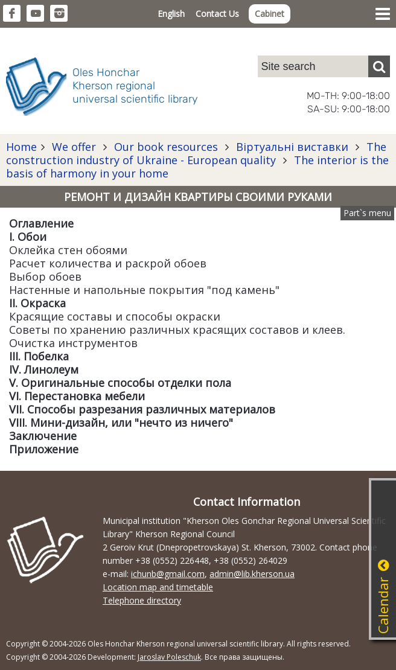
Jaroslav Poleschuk (169, 657)
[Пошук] (379, 66)
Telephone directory (142, 600)
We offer (74, 146)
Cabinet (269, 13)
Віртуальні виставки (292, 146)
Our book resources (166, 146)
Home (21, 146)
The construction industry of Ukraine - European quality (196, 153)
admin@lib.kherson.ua (252, 573)
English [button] (171, 13)
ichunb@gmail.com (168, 573)
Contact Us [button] (217, 13)
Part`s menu (367, 213)
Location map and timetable (158, 587)
